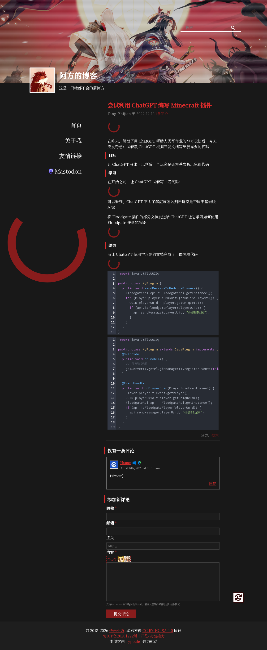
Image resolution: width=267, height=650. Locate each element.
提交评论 (121, 614)
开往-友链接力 (153, 636)
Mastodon (65, 171)
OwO (112, 559)
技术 (215, 435)
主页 (110, 537)
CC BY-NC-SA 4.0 (157, 630)
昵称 (110, 508)
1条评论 (161, 113)
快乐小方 (116, 630)
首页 (76, 125)
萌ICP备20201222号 (120, 636)
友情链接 (70, 156)
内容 (110, 552)
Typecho (134, 641)
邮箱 (110, 523)
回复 (212, 483)
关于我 (73, 140)
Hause (125, 462)
